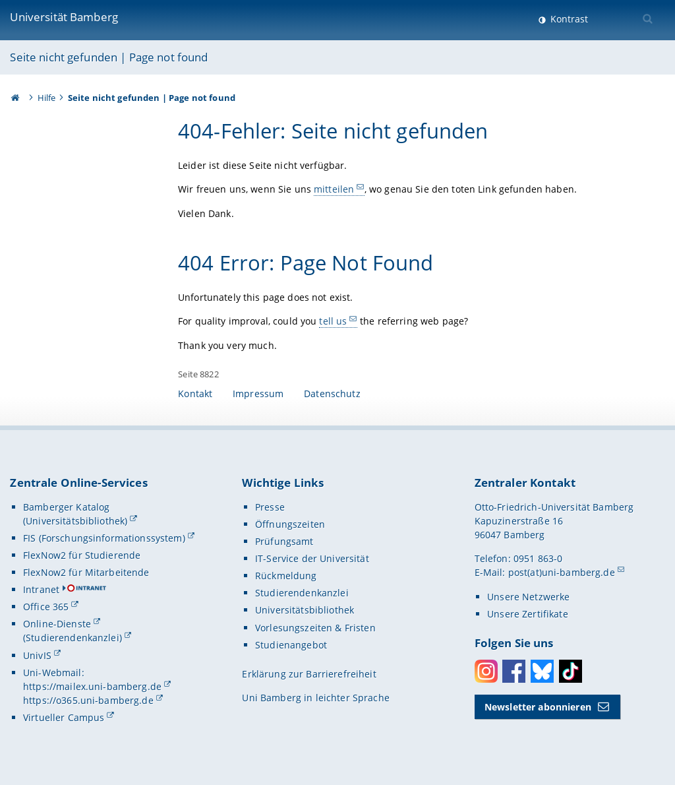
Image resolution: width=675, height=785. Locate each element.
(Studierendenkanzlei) (72, 637)
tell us (333, 321)
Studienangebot (291, 645)
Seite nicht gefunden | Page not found (109, 57)
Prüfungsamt (284, 541)
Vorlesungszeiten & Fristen (315, 627)
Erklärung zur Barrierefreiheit (309, 674)
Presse (270, 507)
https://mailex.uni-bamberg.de (92, 686)
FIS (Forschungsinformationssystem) (104, 538)
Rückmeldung (286, 575)
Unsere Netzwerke (528, 596)
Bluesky (542, 671)
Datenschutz (332, 393)
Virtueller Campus (63, 717)
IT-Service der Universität (312, 558)
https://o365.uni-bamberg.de (88, 700)
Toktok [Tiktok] (570, 671)
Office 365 (46, 606)
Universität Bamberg (64, 16)
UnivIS (37, 655)
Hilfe (47, 98)
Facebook (513, 671)
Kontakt (195, 393)
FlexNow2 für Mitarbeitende (86, 572)
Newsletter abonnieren (537, 707)
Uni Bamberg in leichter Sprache (315, 697)
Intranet (41, 589)
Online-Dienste (57, 623)
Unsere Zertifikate (527, 614)
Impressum (258, 393)
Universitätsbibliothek (304, 610)
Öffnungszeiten (290, 524)
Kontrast (568, 19)
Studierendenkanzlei (302, 592)
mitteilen (334, 189)
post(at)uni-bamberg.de (561, 572)
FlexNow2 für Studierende (81, 555)
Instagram (486, 671)
